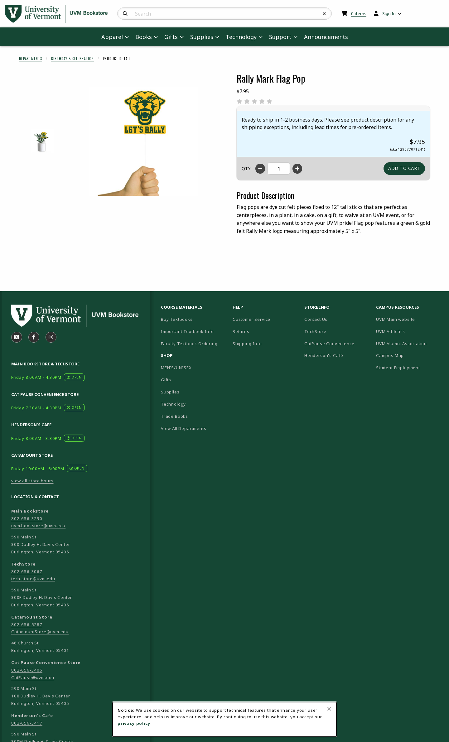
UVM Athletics (409, 331)
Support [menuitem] (280, 37)
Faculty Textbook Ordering (189, 343)
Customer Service (251, 319)
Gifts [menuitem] (171, 37)
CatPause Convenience (329, 343)
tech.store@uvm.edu (33, 578)
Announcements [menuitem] (326, 37)
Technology (173, 404)
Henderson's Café (323, 355)
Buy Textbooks (177, 319)
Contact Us (315, 319)
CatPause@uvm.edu (32, 677)
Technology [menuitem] (241, 37)
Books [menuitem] (143, 37)
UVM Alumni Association (409, 343)
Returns (241, 331)
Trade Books (174, 416)
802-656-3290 (26, 518)
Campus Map (409, 355)
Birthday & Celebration (72, 58)
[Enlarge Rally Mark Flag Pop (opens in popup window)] (143, 141)
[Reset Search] (324, 13)
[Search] (125, 13)
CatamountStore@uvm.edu (40, 631)
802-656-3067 (26, 571)
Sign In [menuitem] (389, 13)
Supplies (170, 392)
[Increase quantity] (297, 169)
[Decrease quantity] (260, 169)
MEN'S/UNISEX (176, 367)
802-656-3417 (26, 723)
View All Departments (183, 428)
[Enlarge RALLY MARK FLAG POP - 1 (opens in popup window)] (42, 141)
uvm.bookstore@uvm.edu (38, 525)
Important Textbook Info (187, 331)
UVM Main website (409, 319)
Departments (30, 58)
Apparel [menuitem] (112, 37)
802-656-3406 (26, 670)
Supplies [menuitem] (201, 37)
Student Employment (409, 367)
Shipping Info (247, 343)
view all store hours (32, 481)
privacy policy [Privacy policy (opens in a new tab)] (134, 723)
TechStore (315, 331)
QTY (246, 168)
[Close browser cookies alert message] (329, 709)
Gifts (166, 380)
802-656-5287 (26, 624)
